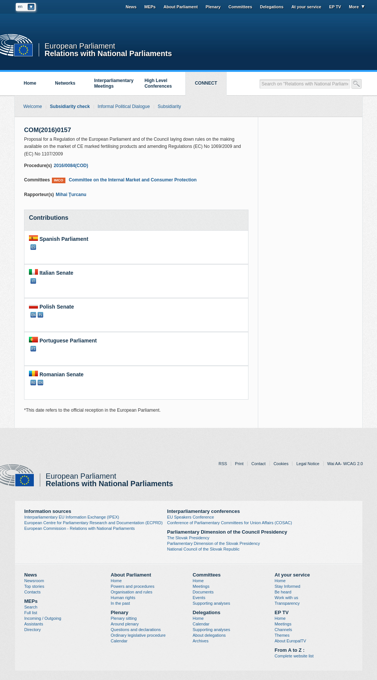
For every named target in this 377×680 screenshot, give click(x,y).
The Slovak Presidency (188, 537)
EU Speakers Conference (190, 517)
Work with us (286, 597)
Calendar (119, 641)
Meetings (201, 586)
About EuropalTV (290, 641)
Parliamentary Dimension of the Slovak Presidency (213, 543)
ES (33, 247)
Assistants (33, 624)
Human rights (123, 597)
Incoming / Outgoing (42, 618)
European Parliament (80, 46)
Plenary (213, 7)
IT (33, 281)
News (131, 7)
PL (40, 315)
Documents (203, 592)
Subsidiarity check (70, 106)
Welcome (32, 106)
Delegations (271, 7)
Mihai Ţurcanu (71, 194)
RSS (222, 463)
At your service (306, 7)
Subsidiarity (169, 106)
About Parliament (181, 7)
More (354, 7)
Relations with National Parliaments (108, 52)
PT (33, 348)
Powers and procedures (132, 586)
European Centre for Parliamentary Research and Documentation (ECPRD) (93, 522)
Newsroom (34, 580)
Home (30, 83)
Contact (258, 463)
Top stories (34, 586)
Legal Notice (307, 463)
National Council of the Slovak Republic (203, 549)
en (20, 6)
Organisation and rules (132, 592)
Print (239, 463)
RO (33, 382)
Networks (65, 83)
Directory (32, 629)
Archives (201, 641)
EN (33, 315)
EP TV (335, 7)
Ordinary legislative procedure (138, 635)
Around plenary (125, 624)
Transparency (287, 603)
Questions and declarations (136, 629)
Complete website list (294, 656)
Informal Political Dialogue (124, 106)
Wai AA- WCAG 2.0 (345, 463)
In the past (120, 603)
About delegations (209, 635)
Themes (282, 635)
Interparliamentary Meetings (113, 83)
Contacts (32, 592)
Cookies (281, 463)
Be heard (283, 592)
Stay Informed (287, 586)
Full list (30, 612)
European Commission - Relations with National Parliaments (79, 528)
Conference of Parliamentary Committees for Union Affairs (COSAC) (229, 522)
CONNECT (206, 83)
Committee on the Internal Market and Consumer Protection (124, 180)
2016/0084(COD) (71, 165)
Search (31, 607)
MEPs (150, 7)
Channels (283, 629)
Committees (240, 7)
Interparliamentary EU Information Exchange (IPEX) (72, 517)
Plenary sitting (124, 618)
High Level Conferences (158, 83)
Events (199, 597)
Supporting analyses (211, 603)
